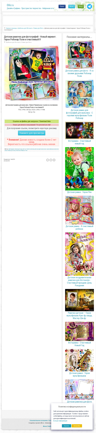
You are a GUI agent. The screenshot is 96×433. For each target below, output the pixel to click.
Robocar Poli (24, 150)
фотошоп (17, 149)
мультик (56, 149)
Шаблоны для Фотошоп (13, 42)
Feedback (50, 426)
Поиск (62, 6)
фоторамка (12, 149)
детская (37, 149)
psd (23, 149)
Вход (80, 6)
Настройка (77, 426)
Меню (72, 6)
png (21, 149)
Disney (14, 150)
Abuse (45, 426)
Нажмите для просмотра (31, 133)
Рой (17, 150)
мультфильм (50, 149)
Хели (19, 150)
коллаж (32, 149)
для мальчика (43, 149)
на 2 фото (27, 149)
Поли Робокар (8, 150)
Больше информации (60, 421)
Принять (66, 426)
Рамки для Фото (27, 42)
